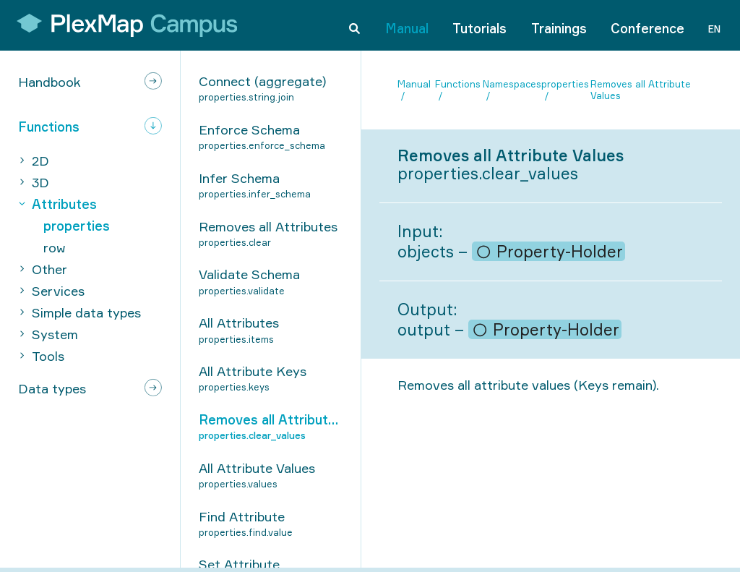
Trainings (559, 25)
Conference (647, 25)
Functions (458, 84)
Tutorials (479, 25)
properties (565, 84)
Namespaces (512, 84)
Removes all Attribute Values (640, 90)
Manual (407, 25)
